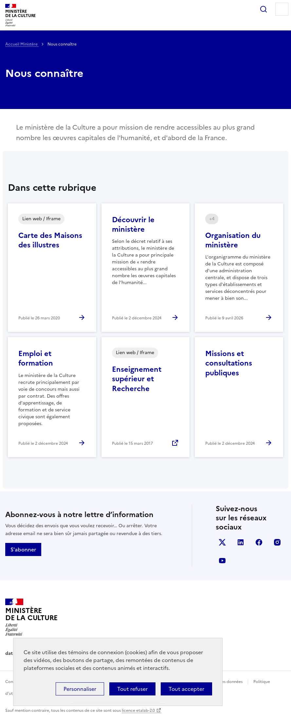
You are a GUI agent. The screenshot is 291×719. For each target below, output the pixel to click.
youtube (222, 560)
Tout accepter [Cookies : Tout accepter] (186, 689)
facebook (258, 542)
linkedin (240, 542)
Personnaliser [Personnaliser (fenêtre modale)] (80, 689)
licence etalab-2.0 (138, 710)
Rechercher (263, 9)
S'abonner (23, 549)
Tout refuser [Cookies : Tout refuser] (132, 689)
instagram (277, 542)
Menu (281, 9)
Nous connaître (44, 73)
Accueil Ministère (22, 44)
